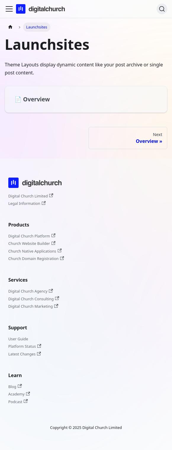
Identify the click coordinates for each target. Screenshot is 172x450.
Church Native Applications (35, 251)
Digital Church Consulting (33, 298)
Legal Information (27, 203)
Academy (19, 394)
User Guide (18, 339)
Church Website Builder (31, 243)
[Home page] (10, 27)
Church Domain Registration (36, 258)
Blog (15, 386)
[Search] (162, 9)
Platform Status (24, 346)
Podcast (18, 401)
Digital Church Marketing (33, 306)
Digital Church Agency (30, 291)
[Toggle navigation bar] (9, 8)
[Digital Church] (35, 189)
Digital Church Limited (30, 196)
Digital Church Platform (31, 236)
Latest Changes (24, 354)
